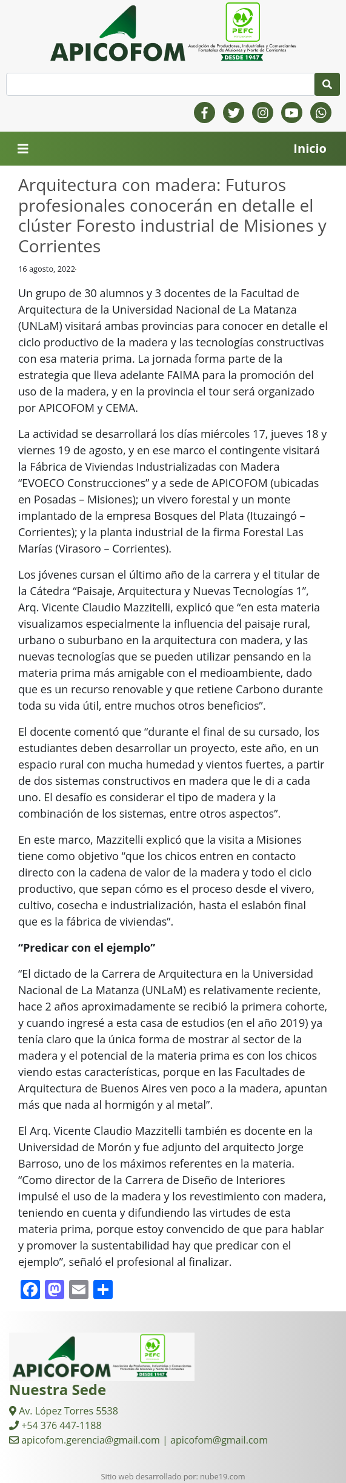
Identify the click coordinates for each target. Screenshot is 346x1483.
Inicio (310, 148)
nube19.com (222, 1476)
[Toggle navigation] (23, 149)
